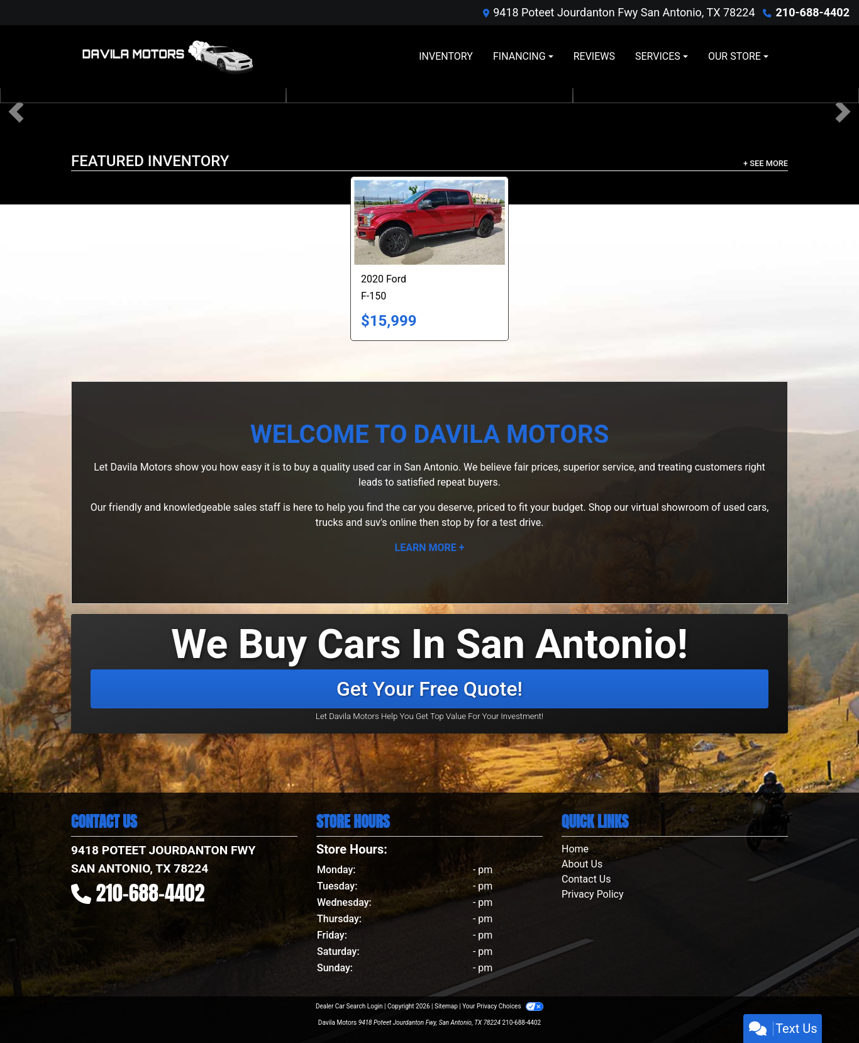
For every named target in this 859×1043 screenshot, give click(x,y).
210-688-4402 (813, 12)
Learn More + (430, 548)
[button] (16, 112)
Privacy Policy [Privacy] (593, 894)
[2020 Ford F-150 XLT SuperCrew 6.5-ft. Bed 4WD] (429, 222)
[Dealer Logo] (167, 56)
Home (575, 849)
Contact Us (586, 879)
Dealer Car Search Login (349, 1006)
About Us (582, 864)
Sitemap (446, 1006)
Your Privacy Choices (502, 1006)
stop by (457, 522)
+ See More (765, 163)
